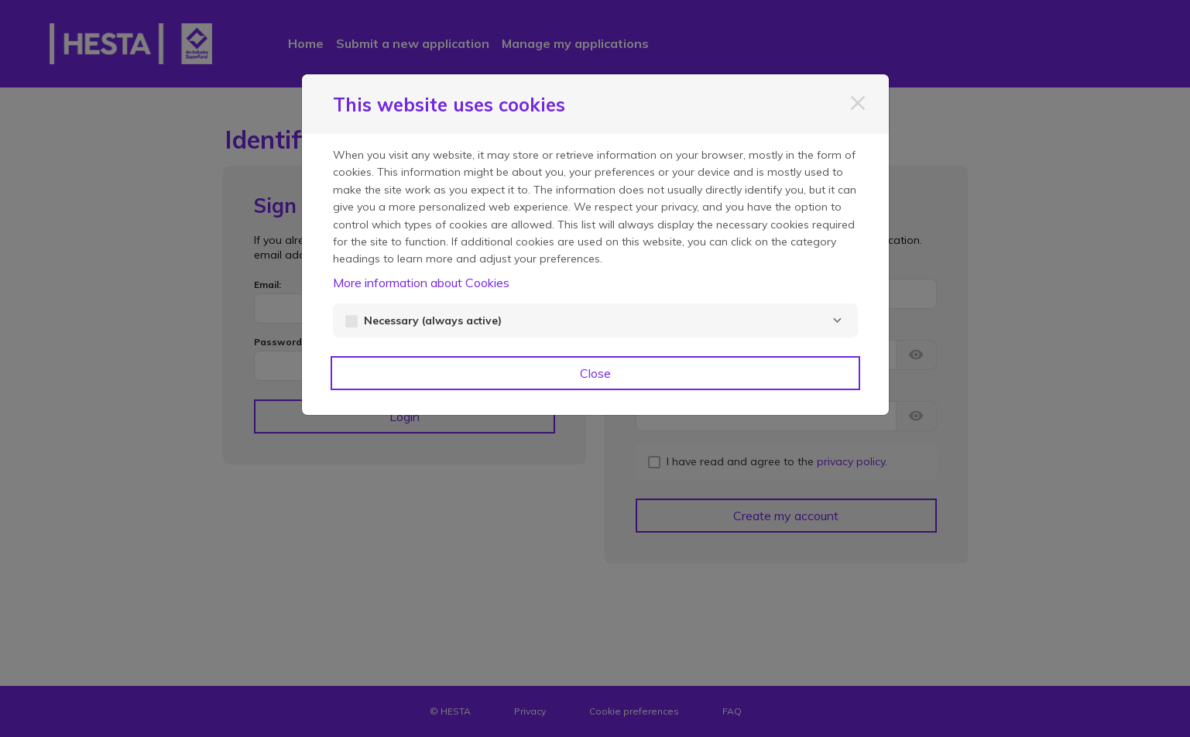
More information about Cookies (421, 282)
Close (595, 373)
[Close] (857, 103)
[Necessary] (837, 320)
